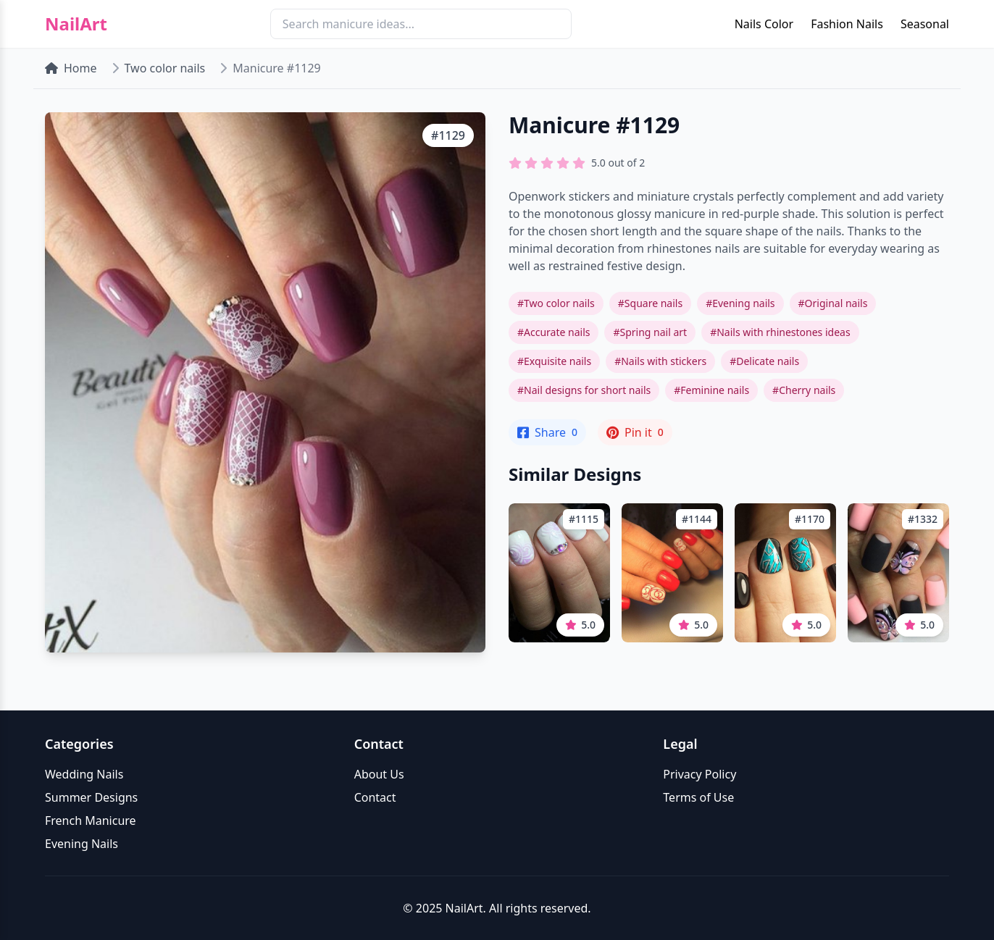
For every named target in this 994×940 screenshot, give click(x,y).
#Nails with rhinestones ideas (780, 332)
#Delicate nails (764, 361)
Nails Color (764, 24)
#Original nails (833, 303)
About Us (379, 774)
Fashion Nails (847, 24)
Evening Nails (81, 844)
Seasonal (925, 24)
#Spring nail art (650, 332)
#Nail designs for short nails (584, 390)
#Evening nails (740, 303)
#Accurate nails (553, 332)
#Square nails (650, 303)
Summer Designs (91, 797)
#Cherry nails (803, 390)
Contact (375, 797)
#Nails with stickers (660, 361)
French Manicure (90, 820)
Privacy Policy (699, 774)
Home (71, 68)
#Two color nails (556, 303)
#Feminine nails (711, 390)
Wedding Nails (84, 774)
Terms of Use (698, 797)
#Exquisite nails (554, 361)
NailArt (76, 23)
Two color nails (165, 68)
